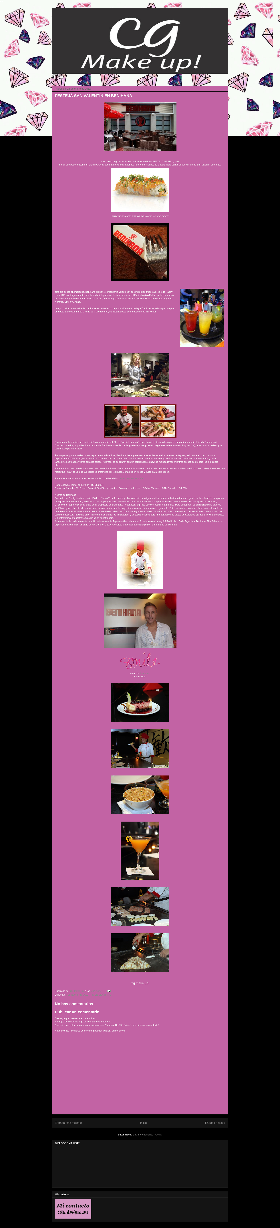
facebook (144, 673)
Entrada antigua (215, 1122)
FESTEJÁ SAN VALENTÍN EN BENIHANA (88, 994)
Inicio (143, 1122)
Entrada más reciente (68, 1122)
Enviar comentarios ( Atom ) (147, 1134)
